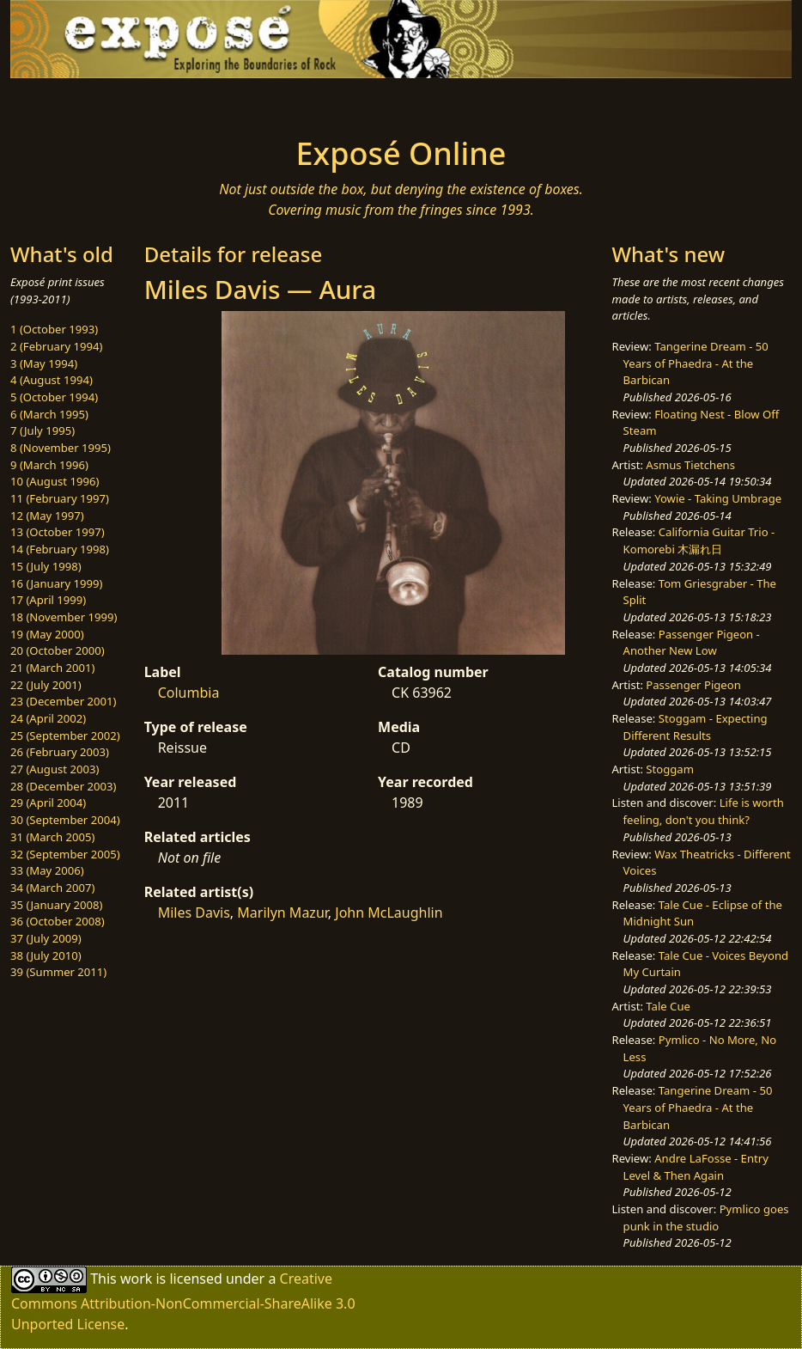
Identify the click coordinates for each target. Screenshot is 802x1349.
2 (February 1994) (56, 346)
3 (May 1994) (43, 363)
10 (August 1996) (54, 481)
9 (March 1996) (49, 465)
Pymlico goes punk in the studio (706, 1217)
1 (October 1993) (54, 329)
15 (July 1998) (46, 566)
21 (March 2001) (52, 667)
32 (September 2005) (65, 854)
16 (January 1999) (56, 583)
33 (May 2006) (47, 870)
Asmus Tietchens (690, 465)
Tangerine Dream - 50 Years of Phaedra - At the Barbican (696, 363)
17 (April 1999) (48, 599)
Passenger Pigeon (693, 685)
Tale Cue (668, 1006)
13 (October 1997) (57, 532)
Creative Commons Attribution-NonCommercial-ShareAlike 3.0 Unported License (183, 1301)
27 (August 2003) (54, 769)
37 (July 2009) (46, 938)
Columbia (189, 692)
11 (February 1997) (59, 498)
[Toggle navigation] (136, 102)
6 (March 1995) (49, 414)
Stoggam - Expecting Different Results (695, 727)
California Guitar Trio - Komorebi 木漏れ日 (699, 540)
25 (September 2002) (65, 735)
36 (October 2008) (57, 921)
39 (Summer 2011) (58, 972)
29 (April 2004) (48, 802)
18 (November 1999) (64, 617)
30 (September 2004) (65, 819)
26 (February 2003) (59, 752)
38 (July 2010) (46, 955)
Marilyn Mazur (282, 912)
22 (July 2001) (46, 685)
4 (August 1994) (51, 380)
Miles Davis (194, 912)
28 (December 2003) (63, 786)
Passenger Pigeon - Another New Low (691, 642)
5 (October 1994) (54, 397)
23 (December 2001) (63, 701)
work (136, 1278)
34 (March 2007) (52, 887)
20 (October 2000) (57, 650)
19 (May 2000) (47, 634)
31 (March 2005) (52, 837)
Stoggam (670, 769)
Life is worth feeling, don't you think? (703, 811)
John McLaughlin (388, 912)
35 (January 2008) (56, 905)
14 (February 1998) (59, 549)
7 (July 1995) (42, 430)
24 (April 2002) (48, 718)
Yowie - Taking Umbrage (717, 498)
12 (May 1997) (47, 515)
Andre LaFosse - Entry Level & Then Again (696, 1167)
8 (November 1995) (60, 447)
